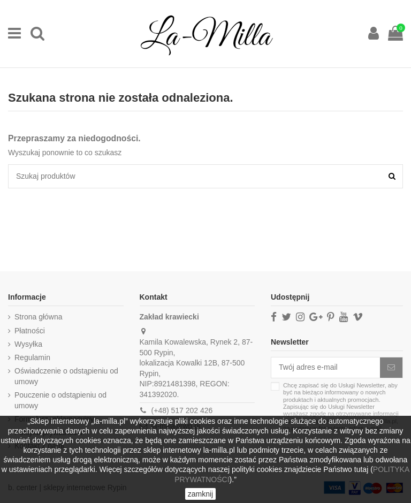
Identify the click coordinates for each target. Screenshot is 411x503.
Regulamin (32, 357)
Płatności (29, 330)
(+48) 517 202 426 (182, 410)
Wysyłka (28, 344)
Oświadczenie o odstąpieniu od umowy (66, 376)
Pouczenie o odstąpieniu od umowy (60, 400)
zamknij (200, 494)
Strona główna (38, 317)
